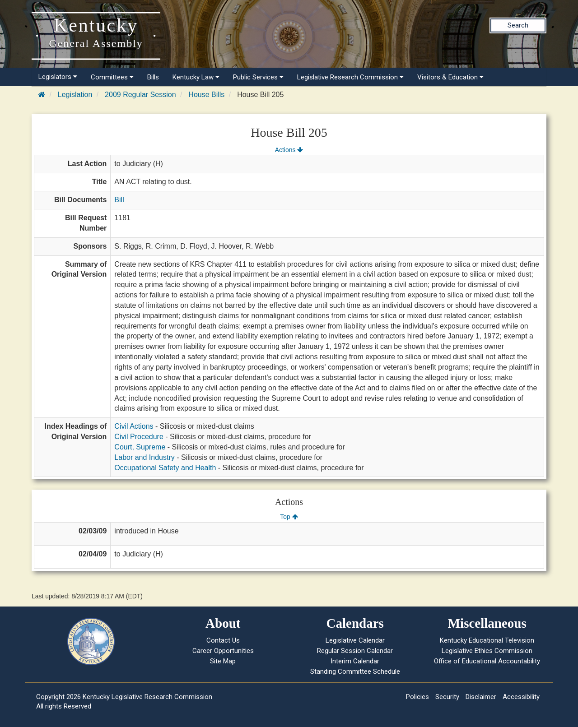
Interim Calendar (355, 661)
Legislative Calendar (355, 640)
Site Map (223, 661)
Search (518, 25)
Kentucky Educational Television (487, 640)
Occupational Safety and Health (165, 468)
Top (289, 516)
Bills (153, 77)
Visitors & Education (450, 77)
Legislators (57, 77)
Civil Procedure (138, 436)
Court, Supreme (139, 447)
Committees (112, 77)
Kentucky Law (195, 77)
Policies (417, 697)
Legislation (75, 94)
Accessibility (521, 697)
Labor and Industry (144, 457)
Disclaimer (481, 697)
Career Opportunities (223, 651)
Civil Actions (133, 426)
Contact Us (223, 640)
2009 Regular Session (140, 94)
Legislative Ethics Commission (487, 651)
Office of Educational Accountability (487, 661)
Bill (119, 200)
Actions (289, 149)
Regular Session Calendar (355, 651)
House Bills (206, 94)
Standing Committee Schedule (355, 671)
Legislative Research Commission (350, 77)
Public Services (258, 77)
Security (447, 697)
